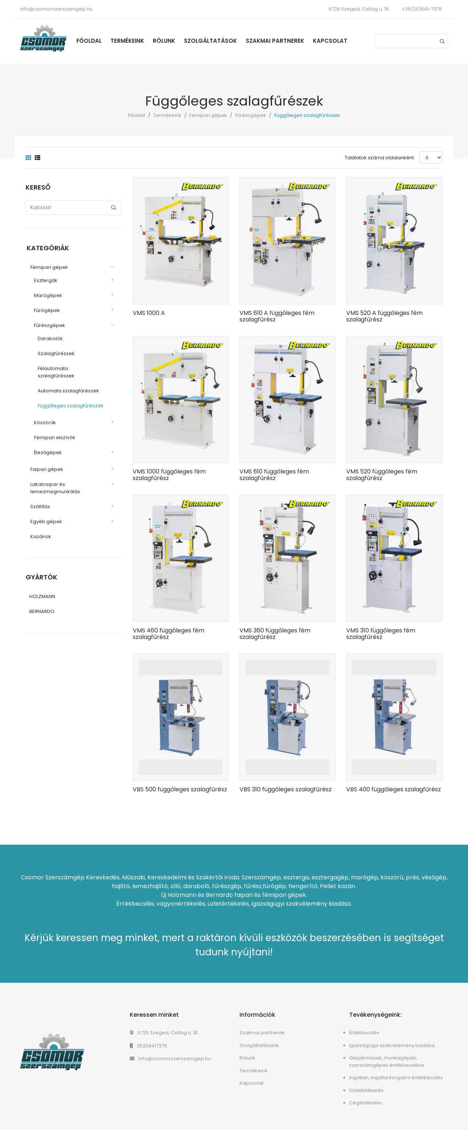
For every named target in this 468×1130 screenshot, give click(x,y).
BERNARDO (41, 603)
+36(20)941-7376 (421, 8)
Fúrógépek (46, 309)
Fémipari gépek (208, 115)
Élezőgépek (47, 444)
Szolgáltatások (213, 41)
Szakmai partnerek (278, 41)
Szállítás (39, 498)
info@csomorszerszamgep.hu (56, 8)
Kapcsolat (333, 41)
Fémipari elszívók (53, 429)
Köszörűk (44, 414)
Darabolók (49, 337)
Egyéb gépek (45, 513)
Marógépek (47, 294)
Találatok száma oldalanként (379, 157)
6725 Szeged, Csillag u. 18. (164, 1032)
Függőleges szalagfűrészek (69, 397)
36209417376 (148, 1045)
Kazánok (39, 528)
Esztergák (44, 279)
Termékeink (130, 41)
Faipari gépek (45, 461)
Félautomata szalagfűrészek (71, 367)
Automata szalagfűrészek (67, 382)
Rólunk (167, 41)
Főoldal (92, 41)
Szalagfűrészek (55, 352)
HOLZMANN (42, 588)
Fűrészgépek (250, 115)
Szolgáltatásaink (259, 1045)
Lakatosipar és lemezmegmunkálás (54, 480)
